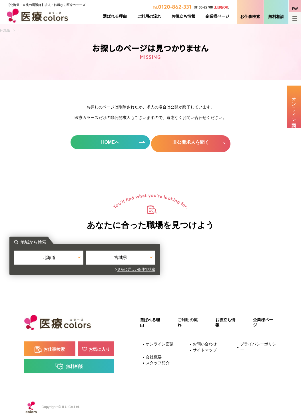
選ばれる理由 (115, 16)
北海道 (114, 258)
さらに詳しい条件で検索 (202, 268)
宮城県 (186, 258)
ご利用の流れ (149, 16)
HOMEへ (109, 142)
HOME (5, 31)
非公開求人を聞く (192, 142)
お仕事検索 (250, 17)
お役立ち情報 (183, 16)
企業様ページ (217, 16)
